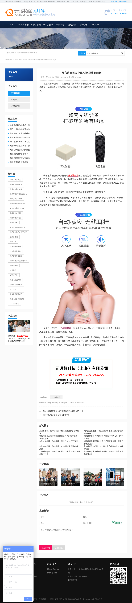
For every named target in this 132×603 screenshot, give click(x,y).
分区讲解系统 (31, 576)
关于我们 (84, 25)
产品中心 (60, 25)
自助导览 (30, 573)
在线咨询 (72, 580)
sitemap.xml (52, 573)
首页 (11, 25)
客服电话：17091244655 (79, 576)
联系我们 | (115, 2)
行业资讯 (14, 100)
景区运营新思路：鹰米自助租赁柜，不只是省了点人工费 (19, 137)
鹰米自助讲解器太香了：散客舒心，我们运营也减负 (19, 154)
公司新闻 (72, 25)
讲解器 (29, 569)
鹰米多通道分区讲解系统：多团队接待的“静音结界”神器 (18, 162)
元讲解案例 (15, 106)
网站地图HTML (53, 569)
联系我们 (96, 25)
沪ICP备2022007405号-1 (73, 599)
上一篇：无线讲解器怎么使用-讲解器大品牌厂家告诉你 (61, 411)
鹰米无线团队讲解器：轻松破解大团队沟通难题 (19, 146)
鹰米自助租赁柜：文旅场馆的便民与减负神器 (19, 158)
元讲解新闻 (15, 93)
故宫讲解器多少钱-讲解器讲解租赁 (42, 59)
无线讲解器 (23, 25)
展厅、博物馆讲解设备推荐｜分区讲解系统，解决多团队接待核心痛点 (19, 129)
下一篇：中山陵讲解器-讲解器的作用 (54, 415)
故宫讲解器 (66, 328)
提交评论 (46, 548)
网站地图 (123, 2)
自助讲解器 (36, 25)
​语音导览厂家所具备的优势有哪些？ (19, 142)
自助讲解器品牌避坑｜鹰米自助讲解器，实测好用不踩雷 (19, 125)
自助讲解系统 (31, 53)
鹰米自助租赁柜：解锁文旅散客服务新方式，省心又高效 (19, 150)
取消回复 (59, 548)
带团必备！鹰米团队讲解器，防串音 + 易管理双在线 (19, 133)
